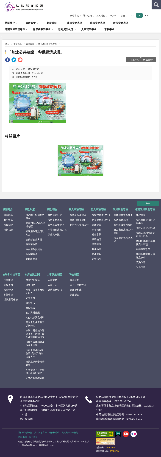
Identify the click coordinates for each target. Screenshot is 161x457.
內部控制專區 (33, 279)
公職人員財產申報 (145, 228)
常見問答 (100, 15)
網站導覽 (74, 15)
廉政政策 (31, 22)
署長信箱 (87, 15)
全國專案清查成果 (123, 214)
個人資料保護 (33, 312)
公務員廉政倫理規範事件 (145, 221)
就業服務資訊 (55, 289)
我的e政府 (22, 437)
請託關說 (96, 244)
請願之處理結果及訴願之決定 (35, 343)
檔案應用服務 (11, 299)
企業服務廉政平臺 (101, 219)
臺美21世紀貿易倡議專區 (35, 225)
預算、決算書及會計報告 (35, 291)
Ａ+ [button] (146, 15)
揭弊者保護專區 (78, 214)
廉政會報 (96, 224)
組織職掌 (8, 214)
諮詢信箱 (140, 262)
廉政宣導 (140, 214)
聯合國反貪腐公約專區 (35, 216)
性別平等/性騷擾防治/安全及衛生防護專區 (34, 353)
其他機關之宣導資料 (47, 44)
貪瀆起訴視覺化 (78, 219)
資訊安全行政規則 (70, 432)
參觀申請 (8, 294)
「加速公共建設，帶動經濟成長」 (36, 52)
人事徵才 (52, 279)
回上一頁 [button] (134, 59)
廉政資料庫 (76, 289)
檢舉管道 (8, 289)
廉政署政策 (31, 244)
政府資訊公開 (65, 29)
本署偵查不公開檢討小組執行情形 (35, 371)
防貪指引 (96, 258)
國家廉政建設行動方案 (35, 233)
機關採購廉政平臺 (101, 214)
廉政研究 (74, 294)
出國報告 (30, 302)
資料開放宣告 (40, 432)
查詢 (156, 4)
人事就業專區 (88, 29)
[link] (7, 60)
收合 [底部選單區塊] (148, 203)
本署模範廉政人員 (57, 229)
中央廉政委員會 (34, 249)
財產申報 (96, 253)
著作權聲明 (54, 432)
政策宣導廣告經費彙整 (35, 363)
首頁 (123, 15)
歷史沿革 (8, 219)
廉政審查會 (31, 254)
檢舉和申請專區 (41, 29)
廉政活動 (51, 22)
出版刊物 (30, 284)
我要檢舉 (8, 279)
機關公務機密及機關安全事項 (145, 243)
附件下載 (140, 267)
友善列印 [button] (150, 59)
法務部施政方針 (34, 239)
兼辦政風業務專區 (15, 29)
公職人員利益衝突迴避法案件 (145, 234)
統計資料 (30, 297)
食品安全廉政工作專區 (123, 231)
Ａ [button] (139, 15)
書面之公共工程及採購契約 (35, 324)
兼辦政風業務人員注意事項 (145, 256)
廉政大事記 (54, 234)
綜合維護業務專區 (123, 224)
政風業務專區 (120, 22)
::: (2, 2)
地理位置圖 (26, 418)
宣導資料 (30, 44)
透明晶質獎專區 (56, 224)
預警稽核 (96, 229)
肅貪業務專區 (74, 22)
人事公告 (52, 284)
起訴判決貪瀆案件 (79, 224)
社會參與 (96, 234)
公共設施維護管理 (35, 377)
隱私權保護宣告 (25, 432)
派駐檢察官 (31, 259)
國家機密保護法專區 (123, 239)
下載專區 (109, 29)
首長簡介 (8, 224)
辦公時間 (33, 437)
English (112, 15)
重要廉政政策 (143, 249)
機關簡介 (10, 22)
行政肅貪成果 (121, 219)
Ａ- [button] (132, 15)
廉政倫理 (96, 239)
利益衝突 (96, 249)
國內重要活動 (55, 214)
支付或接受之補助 (35, 317)
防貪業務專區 (97, 22)
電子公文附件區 (78, 284)
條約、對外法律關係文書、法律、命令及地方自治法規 (35, 333)
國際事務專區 (55, 219)
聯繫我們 (8, 229)
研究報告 (30, 307)
